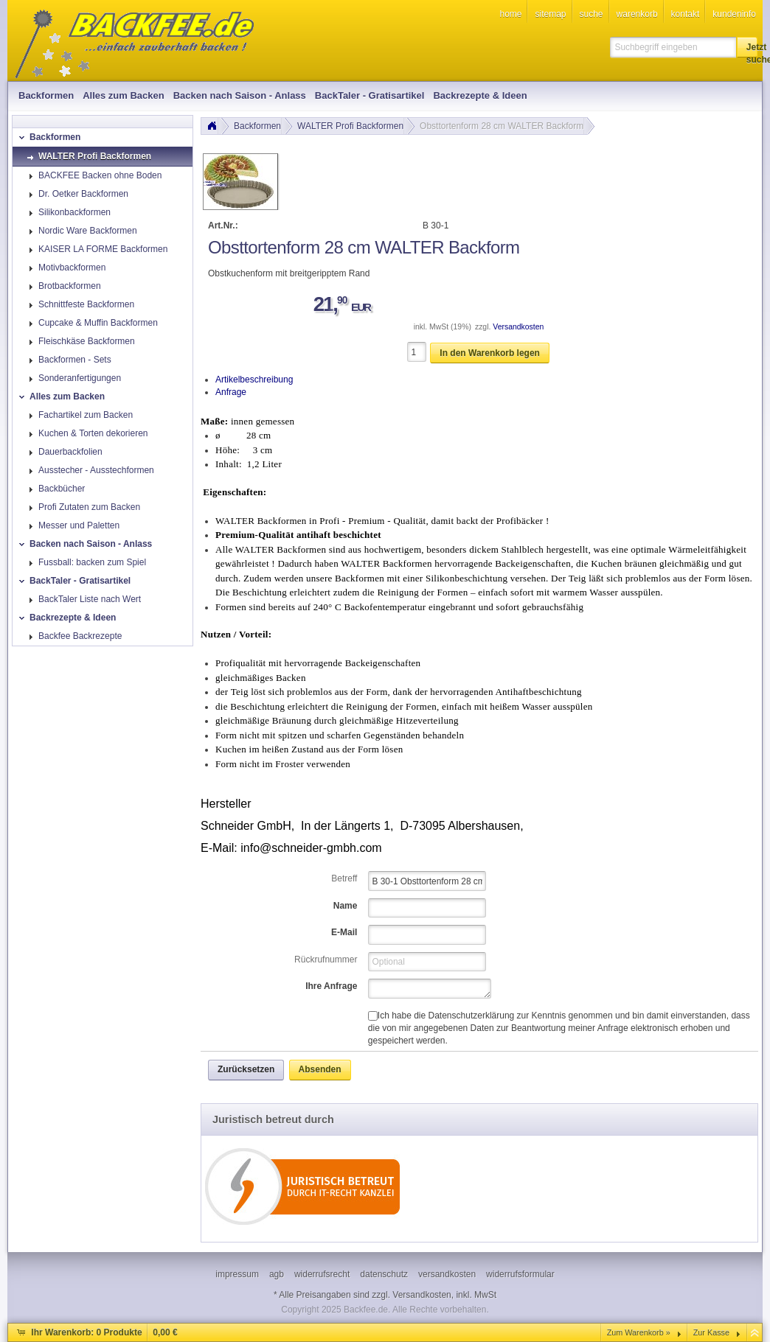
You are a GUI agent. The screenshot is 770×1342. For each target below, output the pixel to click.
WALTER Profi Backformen (350, 126)
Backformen (257, 126)
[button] (747, 47)
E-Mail (344, 932)
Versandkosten (518, 327)
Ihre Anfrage (331, 986)
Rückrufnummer (325, 959)
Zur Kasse (711, 1332)
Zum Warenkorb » (638, 1332)
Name (345, 906)
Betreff (344, 878)
